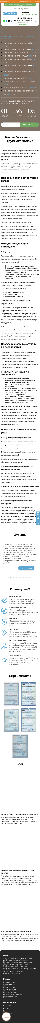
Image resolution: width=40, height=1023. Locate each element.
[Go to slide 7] (17, 577)
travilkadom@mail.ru (21, 9)
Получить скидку (29, 125)
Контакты (7, 1006)
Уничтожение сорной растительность (13, 996)
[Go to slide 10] (22, 577)
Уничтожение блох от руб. (19, 56)
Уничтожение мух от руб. (19, 78)
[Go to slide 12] (25, 577)
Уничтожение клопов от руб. (21, 53)
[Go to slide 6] (16, 577)
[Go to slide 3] (11, 577)
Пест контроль (9, 992)
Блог (5, 1011)
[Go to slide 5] (14, 577)
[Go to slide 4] (13, 577)
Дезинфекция (9, 990)
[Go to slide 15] (29, 577)
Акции (6, 1008)
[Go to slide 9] (20, 577)
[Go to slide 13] (26, 577)
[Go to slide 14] (28, 577)
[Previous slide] (4, 557)
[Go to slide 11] (23, 577)
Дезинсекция (9, 987)
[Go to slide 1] (8, 577)
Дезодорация (9, 982)
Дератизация (9, 985)
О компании (9, 1002)
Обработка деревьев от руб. (20, 88)
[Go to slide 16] (31, 577)
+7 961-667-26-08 (24, 18)
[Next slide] (35, 557)
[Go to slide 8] (19, 577)
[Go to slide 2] (10, 577)
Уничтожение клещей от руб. (21, 49)
